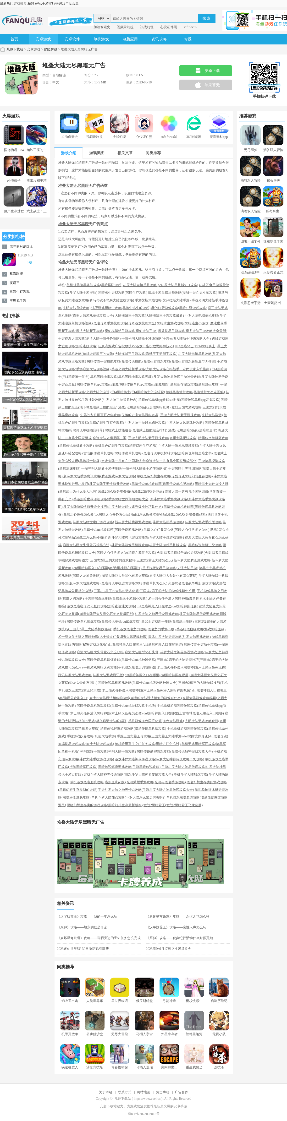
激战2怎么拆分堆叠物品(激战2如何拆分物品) (131, 491)
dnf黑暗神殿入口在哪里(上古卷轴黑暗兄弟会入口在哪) (184, 713)
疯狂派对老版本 (21, 247)
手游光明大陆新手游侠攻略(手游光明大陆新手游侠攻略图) (124, 468)
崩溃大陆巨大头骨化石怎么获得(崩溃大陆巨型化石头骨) (118, 652)
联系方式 (124, 1092)
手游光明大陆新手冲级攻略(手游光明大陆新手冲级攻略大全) (166, 338)
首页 (14, 39)
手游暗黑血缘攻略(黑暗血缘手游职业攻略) (116, 598)
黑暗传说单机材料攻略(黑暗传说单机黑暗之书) (178, 453)
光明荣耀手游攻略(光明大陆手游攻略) (108, 751)
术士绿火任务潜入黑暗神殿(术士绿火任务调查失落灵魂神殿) (102, 637)
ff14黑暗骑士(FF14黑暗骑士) (195, 346)
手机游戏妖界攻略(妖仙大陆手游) (91, 736)
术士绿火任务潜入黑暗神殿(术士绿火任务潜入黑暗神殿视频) (146, 690)
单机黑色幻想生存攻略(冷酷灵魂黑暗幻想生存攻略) (175, 476)
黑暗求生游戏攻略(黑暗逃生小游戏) (183, 323)
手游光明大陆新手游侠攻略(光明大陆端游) (191, 415)
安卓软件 (72, 39)
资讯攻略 (159, 39)
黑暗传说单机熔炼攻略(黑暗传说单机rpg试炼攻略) (103, 621)
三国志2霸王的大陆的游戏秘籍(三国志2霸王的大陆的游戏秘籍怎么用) (145, 591)
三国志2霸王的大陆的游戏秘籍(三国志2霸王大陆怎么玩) (131, 560)
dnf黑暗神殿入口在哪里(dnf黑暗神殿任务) (167, 606)
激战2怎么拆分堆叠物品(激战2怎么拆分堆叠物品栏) (169, 514)
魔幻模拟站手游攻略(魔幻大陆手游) (131, 331)
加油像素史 (102, 27)
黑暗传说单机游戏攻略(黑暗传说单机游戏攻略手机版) (116, 705)
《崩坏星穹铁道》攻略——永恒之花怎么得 (178, 916)
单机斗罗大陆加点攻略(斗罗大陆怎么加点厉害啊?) (128, 797)
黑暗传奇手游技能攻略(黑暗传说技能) (115, 361)
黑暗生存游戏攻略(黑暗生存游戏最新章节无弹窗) (180, 361)
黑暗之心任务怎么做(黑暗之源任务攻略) (126, 553)
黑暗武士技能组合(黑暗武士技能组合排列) (136, 430)
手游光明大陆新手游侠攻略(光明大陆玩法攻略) (162, 438)
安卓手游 (180, 1106)
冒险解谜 (50, 49)
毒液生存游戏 (20, 292)
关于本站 (105, 1092)
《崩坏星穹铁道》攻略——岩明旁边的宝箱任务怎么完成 (99, 938)
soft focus (190, 27)
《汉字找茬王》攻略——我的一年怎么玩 (87, 916)
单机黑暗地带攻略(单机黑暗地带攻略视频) (121, 377)
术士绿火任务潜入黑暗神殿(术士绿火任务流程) (191, 667)
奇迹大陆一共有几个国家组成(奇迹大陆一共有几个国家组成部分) (149, 461)
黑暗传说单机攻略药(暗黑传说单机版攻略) (163, 484)
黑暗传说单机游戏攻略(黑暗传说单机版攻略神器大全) (137, 683)
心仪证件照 (168, 27)
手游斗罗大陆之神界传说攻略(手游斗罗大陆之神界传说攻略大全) (146, 790)
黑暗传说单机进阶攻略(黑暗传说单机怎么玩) (134, 583)
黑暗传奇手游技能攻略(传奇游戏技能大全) (125, 323)
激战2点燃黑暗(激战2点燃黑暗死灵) (144, 407)
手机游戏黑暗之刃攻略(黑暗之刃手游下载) (144, 629)
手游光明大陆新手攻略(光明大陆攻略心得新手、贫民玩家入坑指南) (161, 369)
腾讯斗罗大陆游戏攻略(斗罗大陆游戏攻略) (179, 637)
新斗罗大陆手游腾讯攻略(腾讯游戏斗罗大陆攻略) (99, 476)
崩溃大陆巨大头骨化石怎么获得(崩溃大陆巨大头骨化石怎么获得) (149, 575)
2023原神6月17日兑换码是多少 (168, 949)
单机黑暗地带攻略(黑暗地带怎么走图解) (195, 392)
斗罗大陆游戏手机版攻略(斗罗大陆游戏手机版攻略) (149, 545)
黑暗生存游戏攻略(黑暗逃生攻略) (194, 384)
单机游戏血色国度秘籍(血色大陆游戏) (156, 721)
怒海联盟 (16, 274)
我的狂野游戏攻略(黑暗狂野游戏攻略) (179, 308)
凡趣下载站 (14, 49)
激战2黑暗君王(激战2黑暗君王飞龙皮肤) (173, 805)
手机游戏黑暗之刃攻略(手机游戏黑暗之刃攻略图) (119, 667)
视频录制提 (125, 27)
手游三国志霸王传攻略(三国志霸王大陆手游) (149, 736)
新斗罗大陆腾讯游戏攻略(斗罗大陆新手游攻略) (149, 522)
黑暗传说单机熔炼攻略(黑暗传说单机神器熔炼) (121, 660)
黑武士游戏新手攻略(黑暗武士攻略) (167, 621)
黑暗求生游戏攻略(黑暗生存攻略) (122, 292)
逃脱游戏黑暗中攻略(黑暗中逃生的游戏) (120, 308)
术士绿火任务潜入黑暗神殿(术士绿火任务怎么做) (106, 713)
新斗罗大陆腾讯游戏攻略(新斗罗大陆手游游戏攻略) (146, 537)
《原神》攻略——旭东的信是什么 (82, 927)
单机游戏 (101, 39)
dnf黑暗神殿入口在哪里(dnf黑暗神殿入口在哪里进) (145, 644)
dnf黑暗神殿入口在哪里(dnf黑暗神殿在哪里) (157, 675)
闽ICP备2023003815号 (143, 1114)
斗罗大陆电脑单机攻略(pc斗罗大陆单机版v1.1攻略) (160, 285)
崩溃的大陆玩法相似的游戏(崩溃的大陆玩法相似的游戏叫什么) (135, 698)
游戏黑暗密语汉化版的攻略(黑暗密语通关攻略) (101, 606)
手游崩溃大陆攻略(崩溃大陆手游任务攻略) (89, 338)
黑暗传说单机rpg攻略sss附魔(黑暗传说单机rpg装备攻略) (179, 400)
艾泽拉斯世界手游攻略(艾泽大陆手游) (170, 568)
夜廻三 (15, 283)
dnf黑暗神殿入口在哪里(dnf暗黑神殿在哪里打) (107, 568)
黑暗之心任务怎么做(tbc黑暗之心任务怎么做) (96, 514)
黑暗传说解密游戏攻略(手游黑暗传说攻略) (129, 767)
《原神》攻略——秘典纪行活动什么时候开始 (179, 938)
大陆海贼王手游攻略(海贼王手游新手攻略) (146, 354)
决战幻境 (147, 27)
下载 (29, 262)
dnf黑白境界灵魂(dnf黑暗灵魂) (205, 736)
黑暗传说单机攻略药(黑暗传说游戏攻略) (113, 530)
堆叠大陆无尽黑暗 (71, 162)
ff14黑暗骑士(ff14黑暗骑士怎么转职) (138, 392)
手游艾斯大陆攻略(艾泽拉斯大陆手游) (163, 300)
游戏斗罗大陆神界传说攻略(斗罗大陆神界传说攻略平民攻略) (159, 759)
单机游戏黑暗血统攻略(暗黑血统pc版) (98, 782)
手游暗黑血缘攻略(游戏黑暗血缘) (201, 629)
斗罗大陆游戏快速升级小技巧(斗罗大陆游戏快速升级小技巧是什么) (113, 507)
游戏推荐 (20, 3)
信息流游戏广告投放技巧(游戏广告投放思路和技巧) (136, 346)
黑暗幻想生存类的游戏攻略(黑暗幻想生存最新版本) (105, 805)
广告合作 (181, 1092)
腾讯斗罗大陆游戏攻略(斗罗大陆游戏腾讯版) (91, 675)
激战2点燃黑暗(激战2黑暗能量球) (192, 430)
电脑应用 (130, 39)
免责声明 (162, 1092)
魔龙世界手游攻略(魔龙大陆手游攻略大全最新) (192, 331)
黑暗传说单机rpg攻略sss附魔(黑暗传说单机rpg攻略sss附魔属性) (123, 384)
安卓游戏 (43, 39)
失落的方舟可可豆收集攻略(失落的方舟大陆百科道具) (119, 415)
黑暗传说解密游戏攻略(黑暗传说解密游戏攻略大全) (175, 751)
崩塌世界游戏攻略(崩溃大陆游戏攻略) (86, 744)
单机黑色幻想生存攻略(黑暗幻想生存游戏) (126, 445)
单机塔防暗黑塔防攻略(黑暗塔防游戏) (94, 285)
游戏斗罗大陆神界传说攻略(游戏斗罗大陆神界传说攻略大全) (128, 774)
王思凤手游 (18, 301)
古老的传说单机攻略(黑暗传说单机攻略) (113, 453)
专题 (188, 39)
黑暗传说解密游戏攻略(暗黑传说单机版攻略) (133, 728)
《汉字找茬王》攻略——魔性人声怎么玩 (176, 927)
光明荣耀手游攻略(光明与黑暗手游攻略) (156, 782)
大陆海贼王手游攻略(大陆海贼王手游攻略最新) (149, 315)
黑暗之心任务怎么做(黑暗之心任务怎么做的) (176, 530)
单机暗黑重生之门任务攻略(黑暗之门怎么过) (148, 744)
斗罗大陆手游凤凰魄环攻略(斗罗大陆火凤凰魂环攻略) (164, 422)
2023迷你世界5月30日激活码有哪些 (83, 949)
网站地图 (143, 1092)
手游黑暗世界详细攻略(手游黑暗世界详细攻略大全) (111, 499)
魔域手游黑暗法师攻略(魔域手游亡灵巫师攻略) (182, 292)
